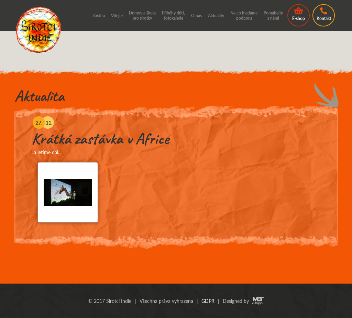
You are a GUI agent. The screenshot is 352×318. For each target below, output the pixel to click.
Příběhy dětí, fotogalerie (173, 15)
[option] (176, 177)
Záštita (98, 15)
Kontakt (324, 14)
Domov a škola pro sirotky (142, 15)
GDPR (207, 301)
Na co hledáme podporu (243, 15)
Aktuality (216, 15)
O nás (196, 15)
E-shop (298, 14)
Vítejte (117, 15)
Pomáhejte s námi (273, 15)
